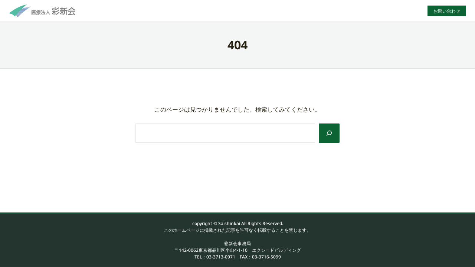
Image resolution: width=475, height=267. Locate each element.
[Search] (329, 133)
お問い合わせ (446, 11)
